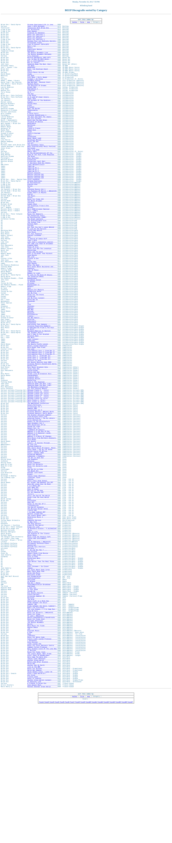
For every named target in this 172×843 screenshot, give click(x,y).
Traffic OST (42, 609)
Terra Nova (42, 251)
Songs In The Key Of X (42, 601)
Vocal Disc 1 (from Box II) (42, 423)
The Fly (42, 668)
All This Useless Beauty (42, 463)
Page (41, 838)
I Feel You (42, 702)
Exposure (42, 319)
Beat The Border (42, 127)
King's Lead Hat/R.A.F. (42, 805)
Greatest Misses (42, 451)
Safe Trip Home (42, 176)
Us (42, 360)
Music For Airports (42, 554)
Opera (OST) (42, 178)
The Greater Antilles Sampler (42, 495)
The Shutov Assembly (42, 744)
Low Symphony (42, 548)
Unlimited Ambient (42, 542)
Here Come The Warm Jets (42, 785)
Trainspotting (42, 603)
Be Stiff (42, 392)
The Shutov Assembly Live (42, 60)
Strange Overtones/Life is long (42, 26)
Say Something (42, 408)
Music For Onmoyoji (42, 253)
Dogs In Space (42, 583)
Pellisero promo (42, 686)
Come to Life (42, 635)
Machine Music (42, 97)
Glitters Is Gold (42, 429)
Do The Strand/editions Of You (42, 180)
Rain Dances (42, 313)
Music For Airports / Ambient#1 (42, 732)
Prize (42, 155)
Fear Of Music (42, 321)
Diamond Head (42, 291)
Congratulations (42, 690)
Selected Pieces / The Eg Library (42, 498)
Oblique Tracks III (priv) (42, 469)
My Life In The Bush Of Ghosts (42, 327)
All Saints (42, 526)
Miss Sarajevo (42, 186)
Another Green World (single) (42, 813)
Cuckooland (42, 161)
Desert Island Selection (42, 411)
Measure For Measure (42, 344)
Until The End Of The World (42, 591)
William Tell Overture (42, 653)
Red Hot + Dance (42, 696)
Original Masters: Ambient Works (42, 491)
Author (74, 23)
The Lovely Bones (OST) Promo (42, 781)
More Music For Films (42, 747)
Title (82, 23)
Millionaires (42, 374)
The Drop (42, 716)
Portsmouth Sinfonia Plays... (42, 649)
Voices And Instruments (42, 643)
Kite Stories (42, 767)
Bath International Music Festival (42, 172)
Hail (42, 342)
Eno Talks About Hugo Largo (42, 680)
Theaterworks (42, 129)
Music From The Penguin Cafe (42, 641)
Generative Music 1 (42, 617)
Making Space (42, 749)
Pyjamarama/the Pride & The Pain (42, 390)
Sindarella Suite (42, 346)
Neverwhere (42, 145)
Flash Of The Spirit (42, 627)
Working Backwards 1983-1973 (42, 66)
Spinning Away (42, 400)
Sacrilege (42, 692)
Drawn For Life (42, 629)
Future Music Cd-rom (42, 83)
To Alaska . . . (42, 334)
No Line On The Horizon (42, 271)
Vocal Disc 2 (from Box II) (42, 425)
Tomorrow (42, 196)
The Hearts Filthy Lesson (42, 410)
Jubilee (42, 572)
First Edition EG (42, 500)
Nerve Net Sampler (42, 801)
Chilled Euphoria (42, 532)
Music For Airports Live (42, 556)
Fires (42, 558)
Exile (42, 123)
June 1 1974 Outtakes (42, 28)
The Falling (42, 659)
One (42, 672)
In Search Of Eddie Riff (42, 283)
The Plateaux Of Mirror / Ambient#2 (42, 226)
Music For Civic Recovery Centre (42, 771)
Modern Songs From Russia (42, 661)
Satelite (42, 550)
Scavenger (42, 358)
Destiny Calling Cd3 (42, 210)
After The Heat (42, 315)
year (88, 23)
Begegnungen (42, 330)
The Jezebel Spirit (42, 396)
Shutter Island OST (42, 613)
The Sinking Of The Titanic (42, 637)
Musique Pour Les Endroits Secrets (42, 46)
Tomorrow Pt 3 (42, 202)
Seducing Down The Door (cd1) (42, 457)
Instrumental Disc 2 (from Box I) (42, 419)
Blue (42, 595)
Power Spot (42, 115)
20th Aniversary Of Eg (42, 506)
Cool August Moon (42, 819)
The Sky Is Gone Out (42, 546)
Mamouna (42, 366)
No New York (42, 623)
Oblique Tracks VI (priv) (42, 475)
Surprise (42, 380)
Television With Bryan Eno (42, 30)
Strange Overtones (42, 214)
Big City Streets (42, 139)
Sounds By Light (42, 508)
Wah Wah (42, 368)
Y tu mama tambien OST (42, 611)
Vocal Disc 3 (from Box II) (42, 427)
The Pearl (42, 232)
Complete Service (42, 621)
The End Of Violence (42, 605)
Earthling (42, 147)
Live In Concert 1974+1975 (42, 50)
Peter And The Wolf (42, 299)
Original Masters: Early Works (42, 493)
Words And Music (42, 684)
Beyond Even (42, 435)
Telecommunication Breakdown (42, 698)
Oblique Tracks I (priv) (42, 465)
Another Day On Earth (42, 795)
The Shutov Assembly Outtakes (42, 62)
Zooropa (42, 267)
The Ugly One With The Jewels (42, 137)
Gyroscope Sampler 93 (42, 712)
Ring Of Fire (42, 730)
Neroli (42, 745)
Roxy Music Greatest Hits (42, 437)
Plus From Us (42, 518)
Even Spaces (42, 34)
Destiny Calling (42, 204)
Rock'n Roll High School (42, 574)
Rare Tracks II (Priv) (42, 479)
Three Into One (42, 439)
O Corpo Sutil (42, 133)
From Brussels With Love (42, 496)
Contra (42, 619)
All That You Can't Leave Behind (42, 269)
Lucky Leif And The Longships (42, 295)
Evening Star (42, 218)
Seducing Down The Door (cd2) (42, 459)
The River (42, 184)
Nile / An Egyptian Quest (42, 79)
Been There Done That (42, 682)
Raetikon (42, 58)
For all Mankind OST (42, 587)
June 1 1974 (42, 285)
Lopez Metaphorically (42, 194)
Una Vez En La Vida (42, 560)
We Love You (42, 530)
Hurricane (42, 174)
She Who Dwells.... (42, 378)
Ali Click (42, 807)
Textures (42, 240)
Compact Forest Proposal (42, 773)
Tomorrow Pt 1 (42, 198)
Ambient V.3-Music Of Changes (42, 520)
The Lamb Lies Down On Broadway (42, 289)
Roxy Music (42, 275)
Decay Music (42, 639)
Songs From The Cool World (42, 593)
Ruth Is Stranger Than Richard (42, 301)
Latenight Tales (42, 570)
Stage (42, 85)
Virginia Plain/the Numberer (42, 388)
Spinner (42, 245)
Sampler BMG (42, 487)
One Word (42, 402)
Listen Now (42, 311)
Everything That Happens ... (42, 386)
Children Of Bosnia (42, 143)
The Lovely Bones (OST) (42, 615)
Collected (42, 352)
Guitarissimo (42, 441)
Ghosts (42, 54)
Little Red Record (42, 273)
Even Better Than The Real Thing (42, 670)
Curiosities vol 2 (42, 489)
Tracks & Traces (42, 151)
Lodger (42, 323)
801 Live (42, 305)
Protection (42, 188)
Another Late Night (42, 564)
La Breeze (42, 694)
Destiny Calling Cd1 (42, 206)
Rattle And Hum (42, 443)
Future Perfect (42, 710)
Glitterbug (42, 597)
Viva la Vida (42, 664)
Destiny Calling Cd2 (42, 208)
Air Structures (42, 32)
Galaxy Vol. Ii (42, 510)
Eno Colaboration (42, 688)
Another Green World (42, 789)
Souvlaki (42, 364)
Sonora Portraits (42, 483)
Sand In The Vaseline (42, 455)
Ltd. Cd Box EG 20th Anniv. (42, 68)
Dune (42, 757)
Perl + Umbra (42, 249)
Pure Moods (42, 524)
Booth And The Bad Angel (42, 141)
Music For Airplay (42, 799)
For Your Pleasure (42, 277)
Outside (42, 370)
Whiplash (42, 372)
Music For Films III (42, 236)
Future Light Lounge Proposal (42, 763)
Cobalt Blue (42, 242)
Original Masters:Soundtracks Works (42, 433)
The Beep (42, 76)
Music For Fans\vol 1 (42, 38)
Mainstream (42, 297)
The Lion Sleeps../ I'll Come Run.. (42, 728)
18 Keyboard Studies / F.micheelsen (42, 631)
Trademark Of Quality (42, 512)
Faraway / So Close (42, 91)
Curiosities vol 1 (42, 485)
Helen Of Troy (42, 293)
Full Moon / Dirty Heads (42, 89)
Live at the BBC (42, 797)
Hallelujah (42, 651)
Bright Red (42, 101)
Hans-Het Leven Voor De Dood (42, 578)
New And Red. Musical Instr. (42, 95)
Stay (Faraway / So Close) (42, 676)
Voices (42, 234)
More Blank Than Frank (42, 413)
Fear (42, 281)
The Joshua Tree (42, 263)
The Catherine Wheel (42, 328)
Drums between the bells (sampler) (42, 724)
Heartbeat (42, 700)
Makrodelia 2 (42, 103)
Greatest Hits (42, 449)
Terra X (42, 589)
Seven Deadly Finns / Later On (42, 803)
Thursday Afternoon (42, 742)
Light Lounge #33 (42, 769)
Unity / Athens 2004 (42, 540)
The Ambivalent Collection (42, 481)
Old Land (42, 415)
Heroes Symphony (42, 552)
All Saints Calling (42, 708)
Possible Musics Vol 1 (42, 224)
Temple (42, 678)
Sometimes (42, 406)
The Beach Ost (42, 562)
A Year (42, 755)
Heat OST (42, 599)
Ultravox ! (42, 655)
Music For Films (42, 734)
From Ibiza (42, 111)
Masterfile (42, 453)
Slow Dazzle (42, 303)
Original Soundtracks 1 (42, 135)
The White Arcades (42, 238)
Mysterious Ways (42, 666)
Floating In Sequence (42, 36)
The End (42, 109)
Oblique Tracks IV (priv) (42, 471)
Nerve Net (42, 793)
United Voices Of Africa (42, 538)
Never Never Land (42, 162)
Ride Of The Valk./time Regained (42, 182)
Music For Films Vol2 (42, 740)
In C (42, 107)
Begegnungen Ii (42, 338)
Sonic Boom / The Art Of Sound (42, 536)
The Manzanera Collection (42, 461)
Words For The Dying (42, 350)
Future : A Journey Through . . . (42, 528)
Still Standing (42, 212)
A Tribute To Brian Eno (42, 817)
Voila (42, 633)
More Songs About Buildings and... (42, 317)
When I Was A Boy (42, 662)
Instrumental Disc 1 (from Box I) (42, 417)
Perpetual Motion (42, 164)
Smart (42, 159)
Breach (42, 566)
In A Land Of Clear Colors (42, 113)
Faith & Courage (42, 157)
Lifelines (42, 105)
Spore (42, 81)
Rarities (42, 714)
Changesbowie (42, 447)
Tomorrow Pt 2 (42, 200)
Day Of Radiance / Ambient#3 (42, 647)
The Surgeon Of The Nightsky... (42, 117)
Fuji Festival (42, 64)
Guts (42, 309)
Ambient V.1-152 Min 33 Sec (42, 514)
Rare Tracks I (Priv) (42, 477)
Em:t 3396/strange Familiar (42, 247)
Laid (42, 362)
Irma (42, 645)
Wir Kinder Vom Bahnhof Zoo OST (42, 576)
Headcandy (42, 78)
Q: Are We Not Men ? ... (42, 657)
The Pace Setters (42, 625)
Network (42, 340)
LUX (42, 751)
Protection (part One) (42, 190)
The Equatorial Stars (42, 255)
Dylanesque (42, 384)
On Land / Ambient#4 (42, 736)
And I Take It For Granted (42, 398)
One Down (42, 87)
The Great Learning (42, 259)
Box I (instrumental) (42, 70)
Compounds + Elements (42, 544)
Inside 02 (42, 706)
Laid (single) (42, 404)
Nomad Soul (42, 153)
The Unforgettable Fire (42, 261)
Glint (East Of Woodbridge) (42, 783)
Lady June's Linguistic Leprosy (42, 287)
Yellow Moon (42, 121)
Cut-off (42, 168)
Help (42, 131)
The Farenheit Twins (42, 170)
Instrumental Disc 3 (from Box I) (42, 421)
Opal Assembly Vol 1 (42, 504)
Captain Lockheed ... (42, 279)
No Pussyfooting (42, 216)
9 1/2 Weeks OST (42, 579)
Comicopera (42, 382)
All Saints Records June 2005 (42, 431)
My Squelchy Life (42, 815)
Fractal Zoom (42, 809)
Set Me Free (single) (42, 354)
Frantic (42, 376)
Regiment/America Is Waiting (42, 394)
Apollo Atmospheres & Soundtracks (42, 738)
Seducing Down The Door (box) (42, 74)
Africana (42, 336)
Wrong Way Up (42, 356)
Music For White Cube (42, 761)
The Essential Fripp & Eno (42, 244)
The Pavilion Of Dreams (42, 99)
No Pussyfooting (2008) (42, 257)
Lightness (42, 759)
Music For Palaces (42, 42)
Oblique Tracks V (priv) (42, 473)
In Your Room (42, 704)
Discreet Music (42, 753)
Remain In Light (42, 325)
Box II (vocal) (42, 72)
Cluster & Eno (42, 307)
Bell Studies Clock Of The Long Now (42, 775)
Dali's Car (42, 52)
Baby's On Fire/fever (42, 726)
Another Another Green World (42, 821)
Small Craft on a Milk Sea (42, 718)
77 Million (42, 777)
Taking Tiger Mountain (42, 568)
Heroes (42, 220)
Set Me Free (42, 348)
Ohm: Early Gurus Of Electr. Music (42, 534)
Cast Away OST (42, 581)
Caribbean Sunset (42, 332)
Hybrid (42, 230)
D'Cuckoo (42, 125)
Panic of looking (42, 811)
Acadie (42, 119)
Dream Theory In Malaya (42, 228)
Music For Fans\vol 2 (42, 40)
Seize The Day (42, 166)
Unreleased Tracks (42, 48)
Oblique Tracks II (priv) (42, 467)
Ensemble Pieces (42, 93)
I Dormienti (42, 765)
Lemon (42, 674)
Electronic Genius (42, 56)
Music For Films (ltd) (42, 779)
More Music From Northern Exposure (42, 522)
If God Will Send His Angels (42, 192)
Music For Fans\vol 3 (42, 44)
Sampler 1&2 (42, 722)
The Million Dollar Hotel (42, 607)
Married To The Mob (42, 585)
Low (42, 222)
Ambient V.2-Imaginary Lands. (42, 516)
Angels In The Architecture (42, 502)
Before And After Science (42, 791)
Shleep (42, 149)
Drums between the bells (42, 720)
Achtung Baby (42, 265)
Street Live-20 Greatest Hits (42, 445)
